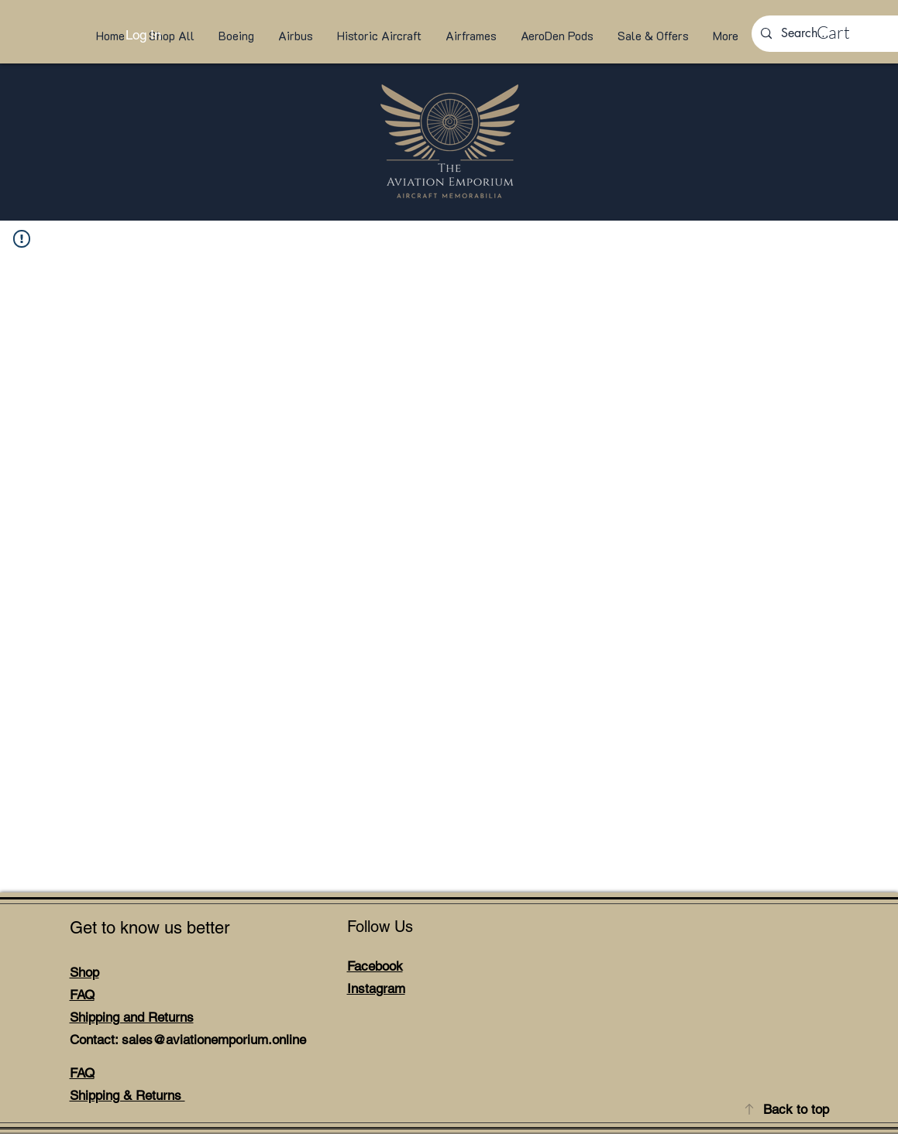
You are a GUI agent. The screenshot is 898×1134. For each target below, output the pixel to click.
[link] (848, 32)
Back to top (796, 1109)
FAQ (82, 994)
